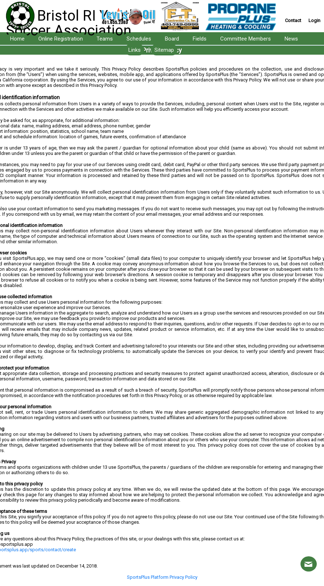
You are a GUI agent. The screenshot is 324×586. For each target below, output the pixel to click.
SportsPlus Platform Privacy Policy (162, 577)
